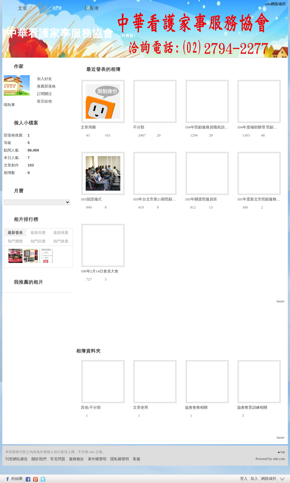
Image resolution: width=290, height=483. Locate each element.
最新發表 (15, 232)
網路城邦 (268, 478)
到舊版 (127, 35)
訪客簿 (92, 8)
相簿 (57, 8)
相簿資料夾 (88, 350)
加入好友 (44, 79)
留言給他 (44, 101)
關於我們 (38, 459)
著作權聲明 (97, 459)
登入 (244, 478)
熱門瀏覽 (15, 241)
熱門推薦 (60, 241)
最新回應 (38, 232)
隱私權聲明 (119, 459)
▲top (281, 452)
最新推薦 (60, 232)
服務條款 (76, 459)
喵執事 (9, 105)
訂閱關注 (44, 94)
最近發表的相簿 (103, 69)
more (281, 301)
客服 (136, 459)
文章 (22, 8)
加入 (254, 478)
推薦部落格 (46, 86)
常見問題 (57, 459)
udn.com (279, 459)
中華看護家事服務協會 (60, 33)
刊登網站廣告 (16, 459)
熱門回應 (38, 241)
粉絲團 (17, 478)
